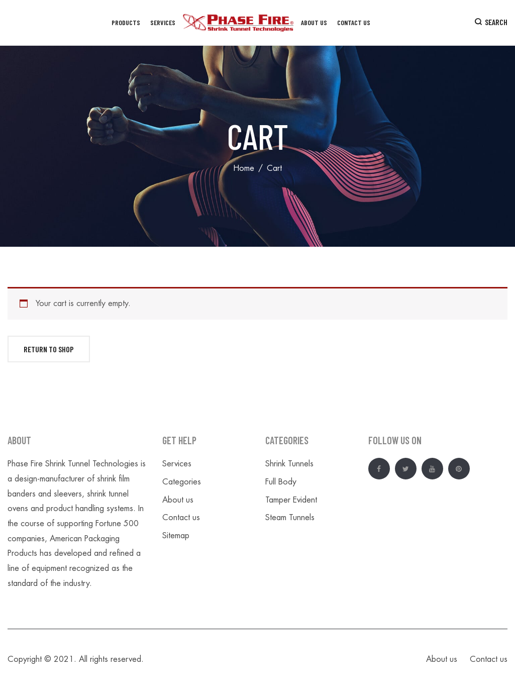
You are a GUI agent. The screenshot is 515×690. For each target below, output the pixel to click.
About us (177, 500)
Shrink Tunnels (289, 464)
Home (243, 168)
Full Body (280, 482)
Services (176, 464)
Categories (181, 482)
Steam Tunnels (290, 518)
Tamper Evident (291, 500)
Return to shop (49, 349)
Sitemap (175, 536)
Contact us (181, 518)
